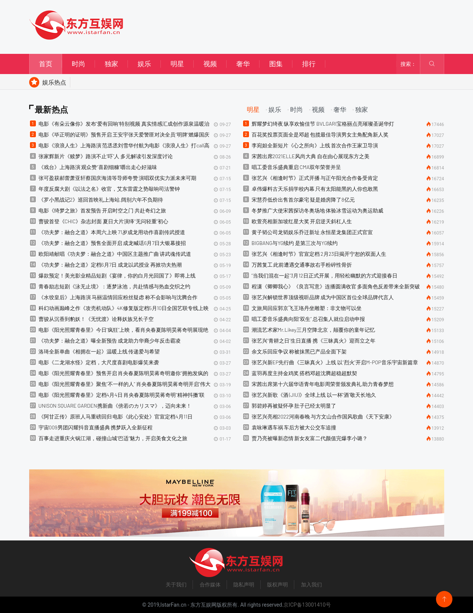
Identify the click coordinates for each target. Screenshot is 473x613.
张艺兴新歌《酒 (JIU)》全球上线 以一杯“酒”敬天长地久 (314, 395)
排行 (309, 64)
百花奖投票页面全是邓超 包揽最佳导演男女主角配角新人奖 (320, 134)
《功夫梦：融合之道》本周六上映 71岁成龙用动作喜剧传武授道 (112, 232)
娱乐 (144, 64)
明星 (177, 64)
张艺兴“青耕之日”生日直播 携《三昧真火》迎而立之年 (314, 340)
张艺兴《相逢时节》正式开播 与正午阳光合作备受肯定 (315, 178)
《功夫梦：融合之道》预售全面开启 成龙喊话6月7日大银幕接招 (112, 243)
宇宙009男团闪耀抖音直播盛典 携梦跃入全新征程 (96, 427)
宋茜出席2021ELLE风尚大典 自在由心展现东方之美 (310, 156)
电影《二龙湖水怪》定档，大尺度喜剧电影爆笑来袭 (99, 362)
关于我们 (176, 585)
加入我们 (311, 585)
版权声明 (277, 585)
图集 (276, 64)
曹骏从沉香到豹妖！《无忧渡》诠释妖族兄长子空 (96, 319)
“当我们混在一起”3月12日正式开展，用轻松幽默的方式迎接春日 (324, 275)
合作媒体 (210, 585)
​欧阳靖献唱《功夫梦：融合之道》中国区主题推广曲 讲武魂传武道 (115, 254)
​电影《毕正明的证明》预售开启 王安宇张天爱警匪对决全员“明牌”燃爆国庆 (124, 134)
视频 (210, 64)
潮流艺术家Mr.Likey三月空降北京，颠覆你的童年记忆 (313, 330)
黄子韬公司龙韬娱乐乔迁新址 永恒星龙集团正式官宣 (312, 232)
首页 (45, 64)
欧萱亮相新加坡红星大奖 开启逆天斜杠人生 (302, 221)
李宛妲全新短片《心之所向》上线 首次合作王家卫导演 (315, 145)
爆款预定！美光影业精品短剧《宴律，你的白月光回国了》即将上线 (117, 275)
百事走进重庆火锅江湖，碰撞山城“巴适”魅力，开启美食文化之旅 (113, 438)
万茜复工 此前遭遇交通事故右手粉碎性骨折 (302, 264)
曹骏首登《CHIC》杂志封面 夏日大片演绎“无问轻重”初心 (103, 221)
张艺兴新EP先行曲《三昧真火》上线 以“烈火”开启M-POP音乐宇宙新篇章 (335, 362)
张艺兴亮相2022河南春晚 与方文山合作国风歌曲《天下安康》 (323, 416)
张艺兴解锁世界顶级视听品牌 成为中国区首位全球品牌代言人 (323, 297)
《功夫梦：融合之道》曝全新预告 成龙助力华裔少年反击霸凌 (110, 340)
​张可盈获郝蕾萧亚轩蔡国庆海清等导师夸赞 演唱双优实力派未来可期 (118, 178)
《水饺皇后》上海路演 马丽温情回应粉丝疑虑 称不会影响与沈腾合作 (118, 297)
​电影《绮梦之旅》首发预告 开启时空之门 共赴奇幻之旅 (102, 210)
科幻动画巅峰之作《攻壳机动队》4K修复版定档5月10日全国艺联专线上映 (124, 308)
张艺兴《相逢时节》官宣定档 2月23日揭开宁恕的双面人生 (319, 254)
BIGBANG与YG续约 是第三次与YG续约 (295, 243)
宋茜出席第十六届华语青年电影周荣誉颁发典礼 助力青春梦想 (323, 384)
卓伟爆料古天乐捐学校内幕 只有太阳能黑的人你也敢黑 (315, 189)
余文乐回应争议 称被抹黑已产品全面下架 (299, 351)
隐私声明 (243, 585)
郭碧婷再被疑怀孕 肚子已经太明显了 (294, 405)
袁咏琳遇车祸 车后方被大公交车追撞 (294, 427)
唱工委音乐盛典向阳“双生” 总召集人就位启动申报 (308, 319)
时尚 (78, 64)
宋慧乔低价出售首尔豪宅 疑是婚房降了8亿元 (303, 199)
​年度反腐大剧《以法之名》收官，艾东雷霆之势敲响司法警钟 (109, 189)
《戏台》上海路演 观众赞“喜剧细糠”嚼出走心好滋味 (98, 167)
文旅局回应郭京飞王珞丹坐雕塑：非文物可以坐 (307, 308)
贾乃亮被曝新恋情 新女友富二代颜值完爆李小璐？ (310, 438)
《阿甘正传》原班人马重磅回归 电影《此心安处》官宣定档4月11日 (116, 416)
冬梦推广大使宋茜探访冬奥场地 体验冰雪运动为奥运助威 (318, 210)
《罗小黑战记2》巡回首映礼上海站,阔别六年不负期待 (101, 199)
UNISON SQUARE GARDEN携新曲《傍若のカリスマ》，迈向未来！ (115, 405)
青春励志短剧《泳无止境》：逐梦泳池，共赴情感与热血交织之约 (114, 286)
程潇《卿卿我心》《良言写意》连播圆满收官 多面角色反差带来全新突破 (336, 286)
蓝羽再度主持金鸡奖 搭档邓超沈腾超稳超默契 (304, 373)
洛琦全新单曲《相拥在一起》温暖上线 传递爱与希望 (99, 351)
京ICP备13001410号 (307, 605)
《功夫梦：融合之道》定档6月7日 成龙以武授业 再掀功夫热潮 (110, 264)
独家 (111, 64)
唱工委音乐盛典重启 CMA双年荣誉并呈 (296, 167)
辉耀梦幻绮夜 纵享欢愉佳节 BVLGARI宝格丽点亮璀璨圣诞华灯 (323, 123)
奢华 (243, 64)
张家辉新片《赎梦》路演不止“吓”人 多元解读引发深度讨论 (106, 156)
